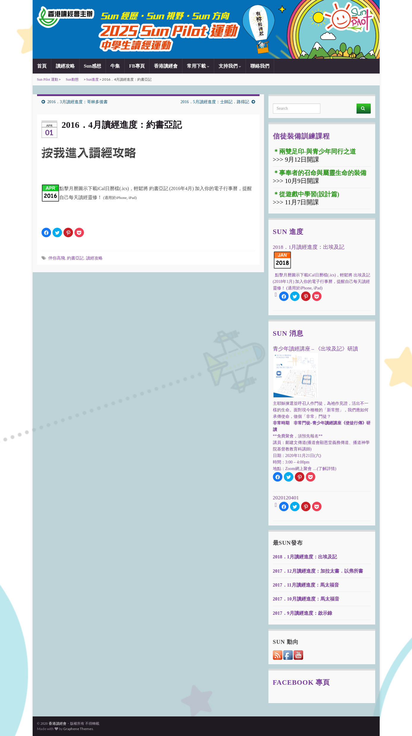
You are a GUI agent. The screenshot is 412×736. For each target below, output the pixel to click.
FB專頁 (136, 65)
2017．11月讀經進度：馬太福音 (306, 584)
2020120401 (286, 498)
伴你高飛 (56, 258)
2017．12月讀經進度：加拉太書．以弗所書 (318, 570)
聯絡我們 (259, 65)
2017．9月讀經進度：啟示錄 (302, 613)
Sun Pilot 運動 (47, 79)
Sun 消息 (288, 333)
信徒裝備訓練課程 (301, 136)
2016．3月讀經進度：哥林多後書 (77, 102)
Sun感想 (92, 65)
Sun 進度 (288, 231)
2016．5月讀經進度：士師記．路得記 (215, 102)
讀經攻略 (65, 65)
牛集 (115, 65)
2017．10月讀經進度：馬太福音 (306, 598)
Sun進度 (92, 79)
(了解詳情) (326, 468)
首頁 (42, 65)
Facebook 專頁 (301, 682)
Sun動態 (72, 79)
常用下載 (198, 65)
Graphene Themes (78, 729)
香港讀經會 (166, 65)
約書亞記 (75, 258)
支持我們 (230, 65)
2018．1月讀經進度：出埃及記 (305, 556)
